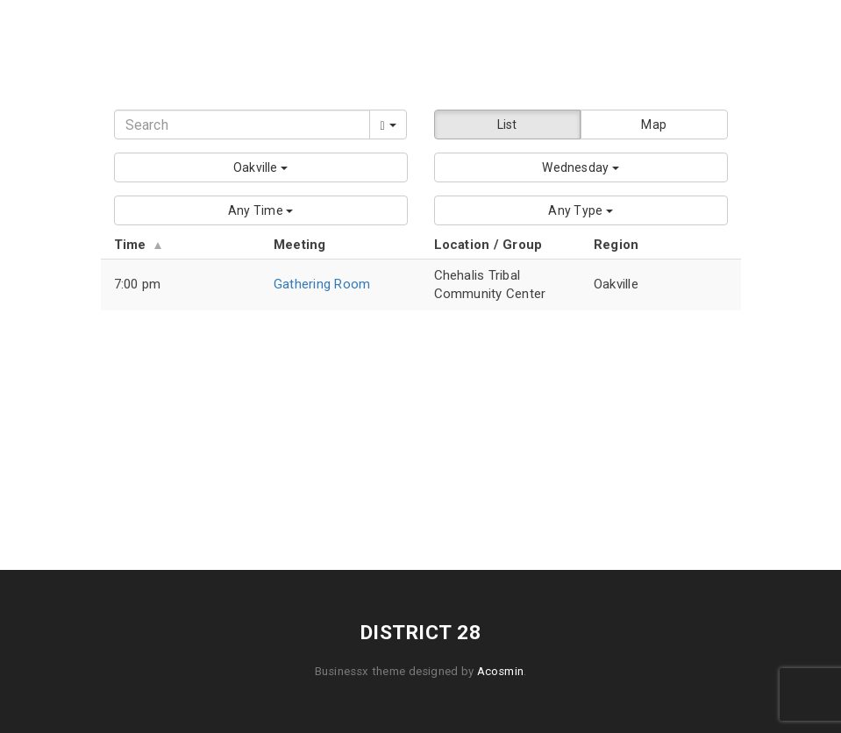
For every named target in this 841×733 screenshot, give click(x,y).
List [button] (507, 124)
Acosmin (500, 671)
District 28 (420, 48)
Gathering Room (322, 284)
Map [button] (653, 124)
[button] (261, 167)
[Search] (242, 124)
